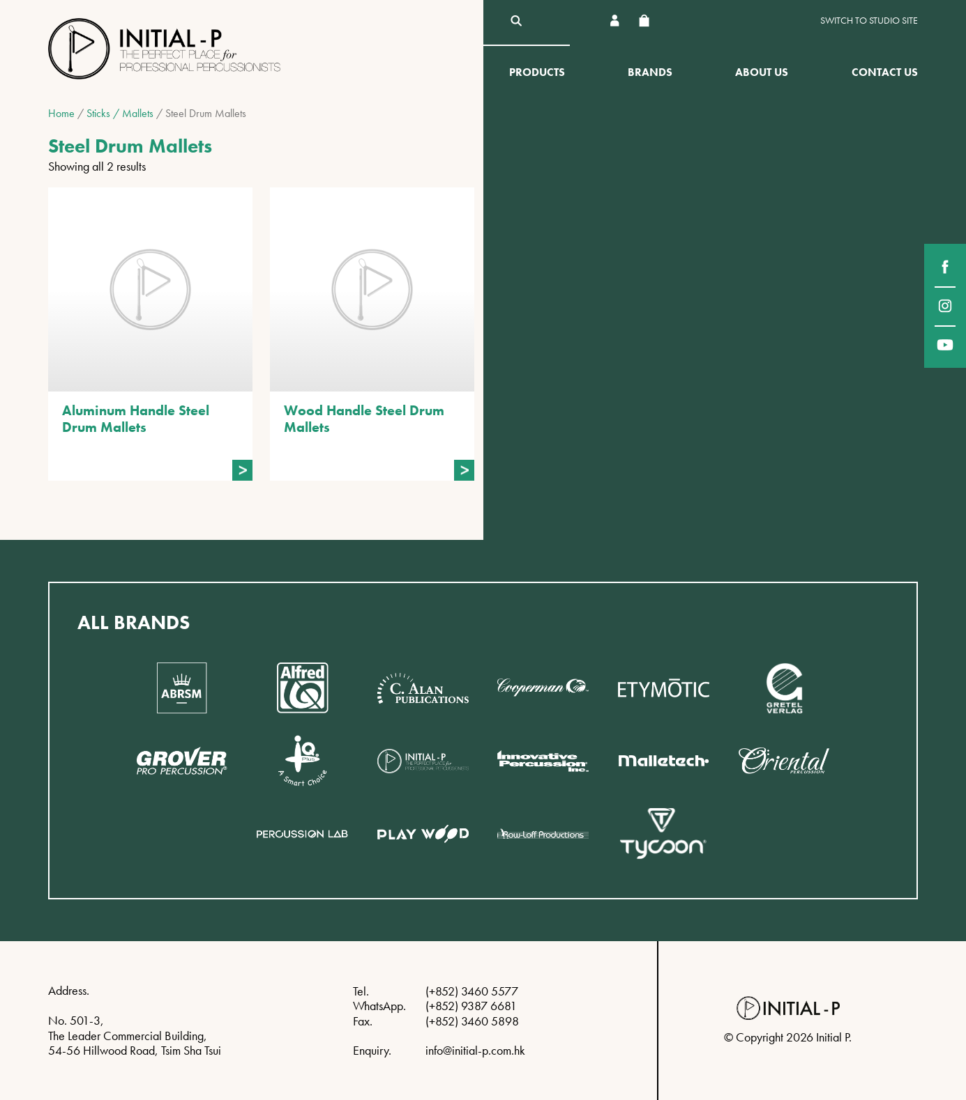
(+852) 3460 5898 (472, 1021)
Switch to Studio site (869, 20)
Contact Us (885, 72)
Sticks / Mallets (119, 113)
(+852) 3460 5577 (471, 991)
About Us (761, 72)
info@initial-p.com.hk (475, 1050)
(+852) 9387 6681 (471, 1006)
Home (61, 113)
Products (537, 72)
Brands (650, 72)
